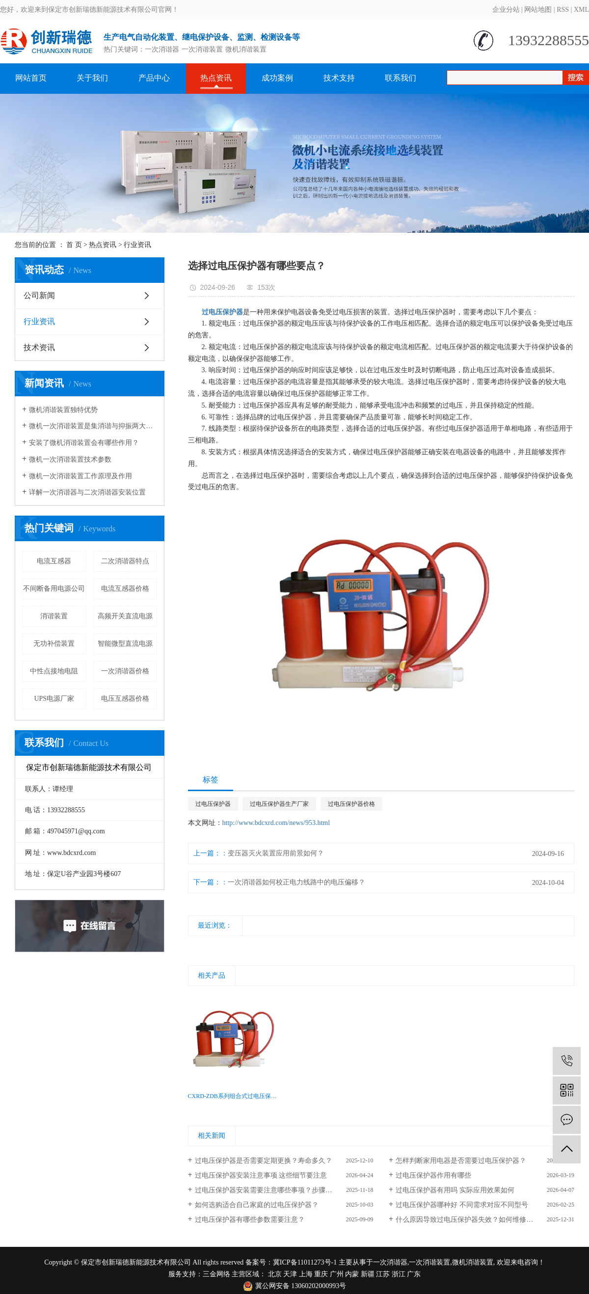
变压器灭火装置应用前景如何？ (276, 853)
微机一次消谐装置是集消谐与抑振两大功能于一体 (93, 426)
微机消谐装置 (246, 49)
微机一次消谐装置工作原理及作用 (80, 476)
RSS (563, 9)
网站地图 (538, 9)
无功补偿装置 (54, 643)
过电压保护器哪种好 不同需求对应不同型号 (462, 1205)
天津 (290, 1274)
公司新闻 (39, 295)
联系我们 (400, 78)
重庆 (321, 1274)
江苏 (383, 1274)
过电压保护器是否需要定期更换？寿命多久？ (263, 1160)
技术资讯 (39, 347)
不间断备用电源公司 (54, 588)
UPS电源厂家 (54, 698)
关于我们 (92, 78)
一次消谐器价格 (125, 671)
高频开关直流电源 (125, 616)
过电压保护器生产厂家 (279, 803)
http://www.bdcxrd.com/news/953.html (276, 822)
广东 (414, 1274)
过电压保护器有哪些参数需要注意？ (250, 1219)
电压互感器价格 (125, 698)
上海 (306, 1274)
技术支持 (339, 78)
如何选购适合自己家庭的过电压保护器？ (257, 1205)
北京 (275, 1274)
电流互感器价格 (125, 588)
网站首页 (31, 78)
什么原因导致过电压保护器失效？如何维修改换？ (471, 1219)
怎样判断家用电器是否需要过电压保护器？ (461, 1160)
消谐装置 (54, 616)
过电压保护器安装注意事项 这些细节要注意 (261, 1175)
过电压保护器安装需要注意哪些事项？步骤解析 (267, 1190)
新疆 (368, 1274)
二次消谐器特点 (125, 561)
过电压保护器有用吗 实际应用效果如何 (455, 1190)
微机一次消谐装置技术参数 (70, 459)
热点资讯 (216, 78)
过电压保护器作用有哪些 (433, 1175)
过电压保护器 (213, 803)
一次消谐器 (162, 49)
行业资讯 (137, 244)
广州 (337, 1274)
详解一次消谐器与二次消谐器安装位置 (87, 492)
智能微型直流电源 (125, 643)
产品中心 (154, 78)
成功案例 (277, 78)
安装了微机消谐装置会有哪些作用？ (84, 442)
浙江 (398, 1274)
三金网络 (216, 1274)
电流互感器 (54, 561)
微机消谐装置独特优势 (63, 409)
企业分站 (506, 9)
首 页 (74, 244)
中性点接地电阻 (54, 671)
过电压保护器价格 (351, 803)
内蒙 (352, 1274)
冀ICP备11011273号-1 (305, 1262)
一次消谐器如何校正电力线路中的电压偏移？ (296, 882)
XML (581, 9)
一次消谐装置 (202, 49)
